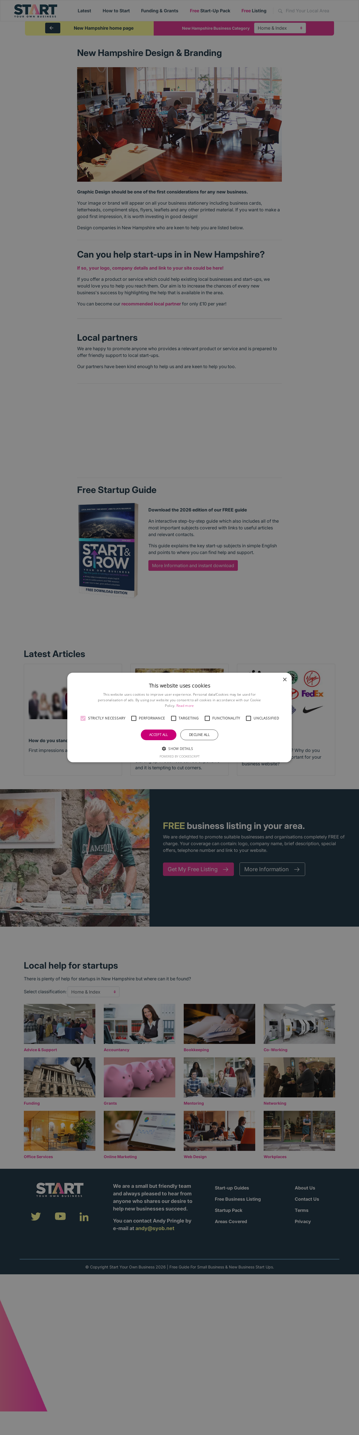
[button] (83, 718)
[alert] (179, 717)
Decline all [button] (199, 734)
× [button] (284, 680)
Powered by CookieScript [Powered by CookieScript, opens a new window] (180, 756)
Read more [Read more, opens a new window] (185, 705)
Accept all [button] (158, 734)
